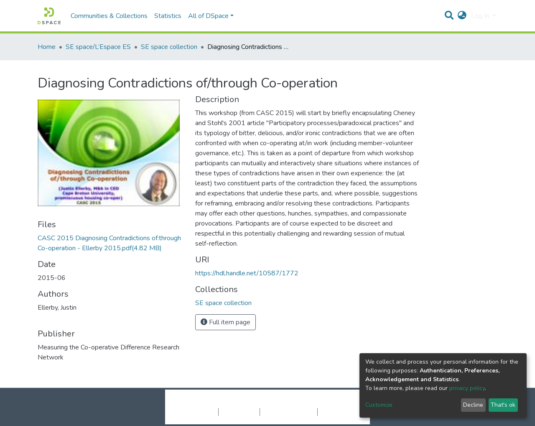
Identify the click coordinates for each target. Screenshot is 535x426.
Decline (473, 405)
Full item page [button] (225, 322)
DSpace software (216, 403)
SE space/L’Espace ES (98, 46)
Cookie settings (196, 412)
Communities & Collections (109, 16)
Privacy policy (239, 412)
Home (47, 46)
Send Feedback (339, 412)
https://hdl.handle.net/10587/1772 (246, 273)
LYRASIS (331, 403)
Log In (481, 16)
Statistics (167, 16)
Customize (378, 405)
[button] (462, 16)
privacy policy (467, 388)
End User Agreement (288, 412)
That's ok (503, 405)
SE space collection (169, 46)
